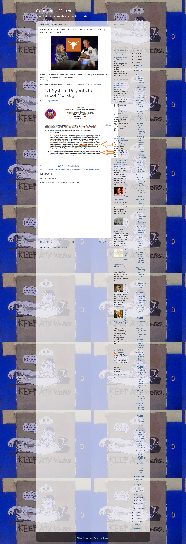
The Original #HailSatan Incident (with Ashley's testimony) (121, 138)
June (138, 491)
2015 (136, 515)
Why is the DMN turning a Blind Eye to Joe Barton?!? (140, 167)
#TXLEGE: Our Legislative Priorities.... (120, 113)
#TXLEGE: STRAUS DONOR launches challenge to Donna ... (140, 258)
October (139, 476)
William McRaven (94, 169)
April (138, 497)
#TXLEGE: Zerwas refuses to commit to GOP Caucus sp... (140, 421)
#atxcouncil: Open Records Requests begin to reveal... (140, 408)
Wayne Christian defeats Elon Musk (140, 444)
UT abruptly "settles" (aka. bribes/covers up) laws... (140, 141)
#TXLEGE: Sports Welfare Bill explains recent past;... (141, 284)
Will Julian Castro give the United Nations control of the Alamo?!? (121, 163)
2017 (136, 62)
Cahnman (120, 353)
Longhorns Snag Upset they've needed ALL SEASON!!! (141, 243)
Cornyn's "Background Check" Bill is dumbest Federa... (140, 272)
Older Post (103, 242)
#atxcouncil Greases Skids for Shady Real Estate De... (140, 358)
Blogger (105, 538)
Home (75, 242)
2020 (136, 53)
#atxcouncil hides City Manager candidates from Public (141, 434)
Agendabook (53, 101)
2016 (136, 512)
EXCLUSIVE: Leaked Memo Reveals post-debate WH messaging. (120, 85)
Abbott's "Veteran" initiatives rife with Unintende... (140, 310)
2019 (136, 56)
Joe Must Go (140, 175)
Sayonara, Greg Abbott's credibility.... (141, 104)
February (139, 503)
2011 (136, 528)
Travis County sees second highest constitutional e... (141, 382)
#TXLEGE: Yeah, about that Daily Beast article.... (141, 371)
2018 (136, 59)
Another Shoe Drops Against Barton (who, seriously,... (141, 92)
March (138, 500)
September (140, 480)
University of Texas (81, 169)
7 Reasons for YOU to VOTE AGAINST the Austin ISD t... (140, 395)
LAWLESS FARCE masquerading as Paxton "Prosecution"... (141, 218)
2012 (136, 525)
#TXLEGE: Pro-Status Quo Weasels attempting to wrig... (140, 128)
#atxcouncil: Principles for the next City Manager (141, 192)
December (140, 65)
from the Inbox (96, 85)
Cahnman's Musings (55, 11)
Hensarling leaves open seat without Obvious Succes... (140, 468)
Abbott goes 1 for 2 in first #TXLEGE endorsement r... (141, 332)
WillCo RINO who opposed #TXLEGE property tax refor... (140, 204)
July (138, 488)
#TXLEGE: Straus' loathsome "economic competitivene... (141, 297)
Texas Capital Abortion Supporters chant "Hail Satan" (120, 57)
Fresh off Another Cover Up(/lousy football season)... (140, 116)
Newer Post (46, 242)
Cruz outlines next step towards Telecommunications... (141, 154)
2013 (136, 522)
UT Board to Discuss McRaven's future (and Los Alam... (141, 182)
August (139, 485)
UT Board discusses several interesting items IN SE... (140, 344)
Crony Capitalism (67, 169)
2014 (136, 519)
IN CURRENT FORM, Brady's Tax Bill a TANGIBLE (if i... (141, 455)
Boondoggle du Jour (53, 169)
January (139, 508)
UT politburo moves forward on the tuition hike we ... (140, 231)
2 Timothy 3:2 (45, 80)
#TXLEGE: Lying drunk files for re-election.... (140, 322)
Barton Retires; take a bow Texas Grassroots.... (140, 79)
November (140, 70)
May (138, 494)
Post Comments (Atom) (58, 247)
